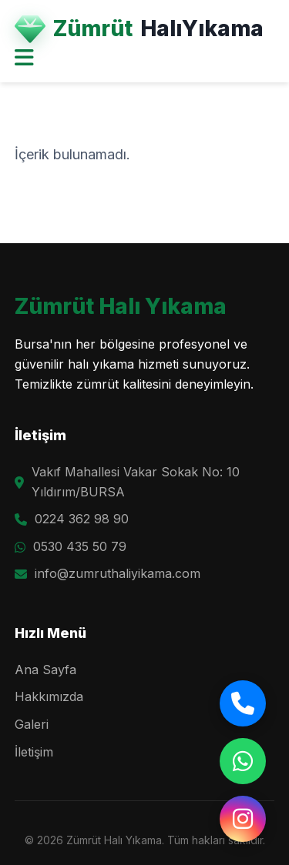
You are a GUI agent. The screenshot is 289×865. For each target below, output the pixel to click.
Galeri (32, 724)
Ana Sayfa (45, 669)
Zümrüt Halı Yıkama (121, 306)
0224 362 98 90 (82, 518)
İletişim (34, 752)
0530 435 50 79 (79, 546)
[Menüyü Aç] (24, 58)
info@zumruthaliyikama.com (117, 573)
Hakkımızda (49, 696)
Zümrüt (139, 29)
